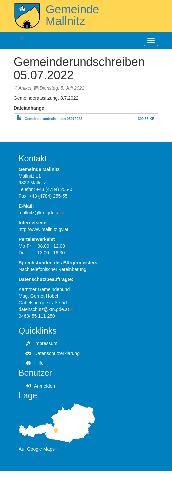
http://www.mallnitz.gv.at (43, 229)
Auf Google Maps (39, 449)
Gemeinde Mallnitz (72, 15)
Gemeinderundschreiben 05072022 (53, 118)
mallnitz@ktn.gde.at (41, 212)
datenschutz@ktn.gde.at (46, 309)
